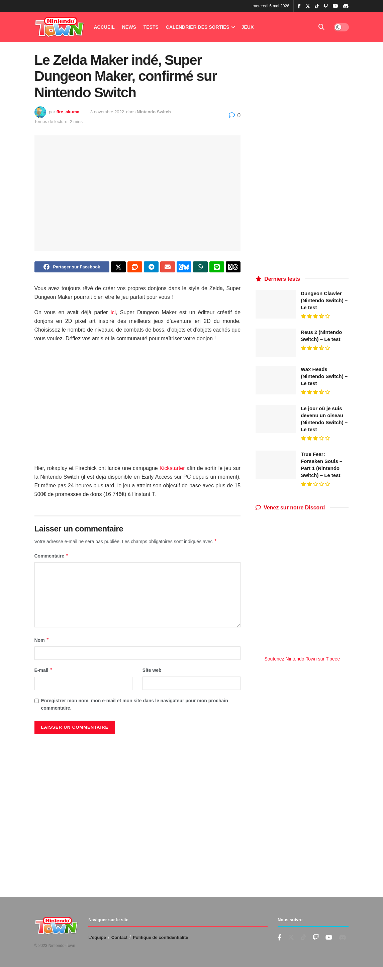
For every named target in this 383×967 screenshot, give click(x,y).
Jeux (248, 27)
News (129, 27)
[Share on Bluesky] (184, 267)
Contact (119, 937)
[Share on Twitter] (118, 267)
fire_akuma (68, 111)
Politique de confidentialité (160, 937)
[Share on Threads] (233, 267)
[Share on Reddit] (134, 267)
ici (113, 314)
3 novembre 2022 (107, 111)
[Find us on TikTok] (317, 6)
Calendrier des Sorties (197, 27)
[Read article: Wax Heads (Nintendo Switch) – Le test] (276, 380)
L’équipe (97, 937)
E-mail (43, 672)
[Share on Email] (167, 267)
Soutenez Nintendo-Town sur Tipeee (302, 658)
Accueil (104, 27)
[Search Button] (321, 27)
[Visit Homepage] (59, 27)
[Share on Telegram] (151, 267)
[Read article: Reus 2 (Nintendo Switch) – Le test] (276, 343)
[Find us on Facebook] (279, 938)
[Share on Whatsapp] (200, 267)
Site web (152, 672)
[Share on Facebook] (72, 267)
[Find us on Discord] (346, 6)
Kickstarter (172, 470)
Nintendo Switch (154, 111)
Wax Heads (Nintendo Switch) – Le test (324, 376)
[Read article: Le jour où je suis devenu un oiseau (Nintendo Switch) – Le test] (276, 419)
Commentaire (51, 557)
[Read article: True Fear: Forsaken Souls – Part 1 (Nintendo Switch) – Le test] (276, 465)
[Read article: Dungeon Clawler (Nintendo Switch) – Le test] (276, 304)
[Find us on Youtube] (316, 938)
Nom (42, 641)
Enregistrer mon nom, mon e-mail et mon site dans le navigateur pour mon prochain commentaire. (134, 705)
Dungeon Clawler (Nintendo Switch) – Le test (324, 300)
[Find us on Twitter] (291, 938)
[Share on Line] (216, 267)
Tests (151, 27)
